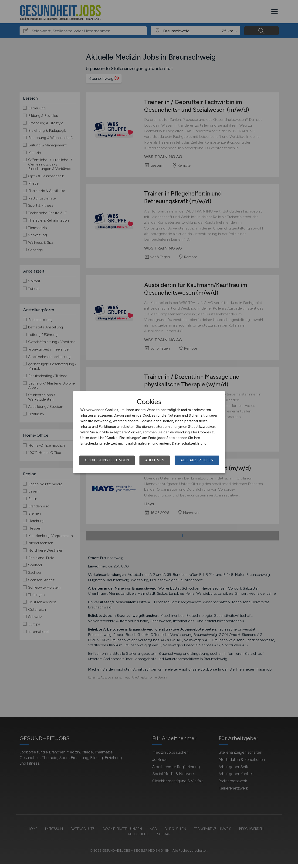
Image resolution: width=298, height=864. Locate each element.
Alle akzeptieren (196, 460)
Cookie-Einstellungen (107, 460)
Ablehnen (154, 460)
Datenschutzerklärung (189, 443)
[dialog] (149, 432)
